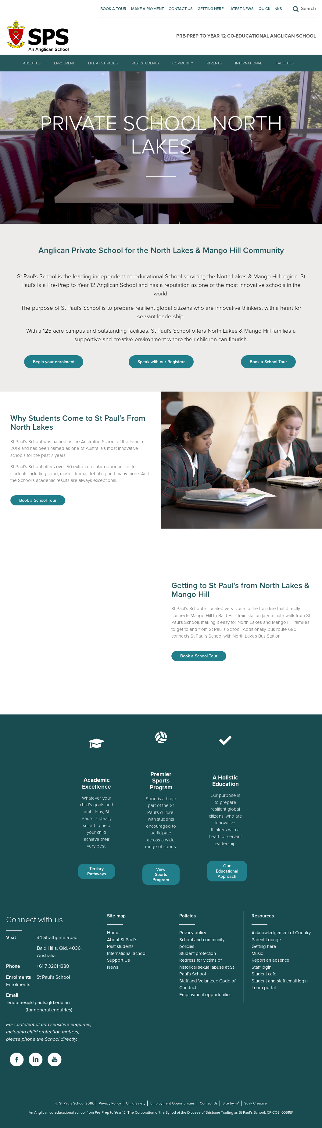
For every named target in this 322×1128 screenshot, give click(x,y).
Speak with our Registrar (161, 361)
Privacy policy (192, 932)
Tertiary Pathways (96, 871)
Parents (214, 63)
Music (257, 953)
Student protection (197, 953)
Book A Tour (113, 8)
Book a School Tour (268, 361)
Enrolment (64, 63)
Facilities (285, 63)
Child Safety (135, 1103)
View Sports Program (160, 874)
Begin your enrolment (53, 361)
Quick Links (270, 8)
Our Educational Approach (227, 871)
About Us (32, 63)
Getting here (211, 8)
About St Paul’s (122, 939)
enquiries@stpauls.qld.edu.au (38, 1003)
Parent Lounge (266, 939)
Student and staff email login (280, 981)
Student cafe (264, 974)
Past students (145, 63)
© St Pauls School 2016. (74, 1103)
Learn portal (264, 987)
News (112, 967)
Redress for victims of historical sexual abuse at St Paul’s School (206, 967)
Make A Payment (147, 8)
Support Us (118, 960)
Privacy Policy (110, 1103)
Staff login (261, 967)
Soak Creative (255, 1103)
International (248, 63)
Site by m (231, 1103)
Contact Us (181, 8)
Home (113, 932)
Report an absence (270, 960)
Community (182, 63)
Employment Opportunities (172, 1103)
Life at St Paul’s (103, 63)
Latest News (241, 8)
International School (126, 953)
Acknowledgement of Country (281, 932)
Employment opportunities (205, 994)
